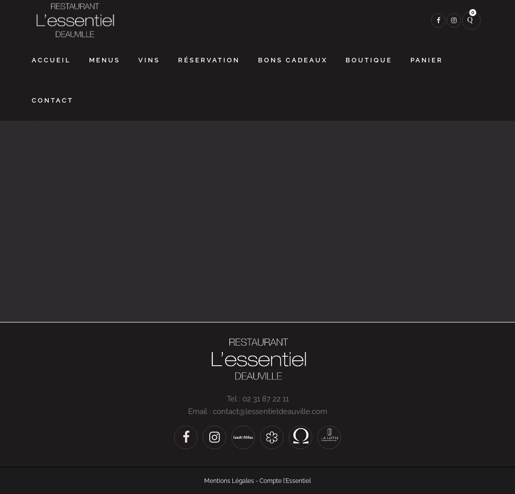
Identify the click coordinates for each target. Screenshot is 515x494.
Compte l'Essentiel (285, 480)
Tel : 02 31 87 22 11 (258, 398)
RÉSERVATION (25, 127)
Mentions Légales (229, 480)
